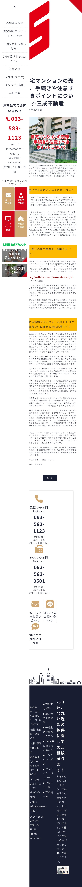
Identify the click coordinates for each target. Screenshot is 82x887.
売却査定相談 (14, 23)
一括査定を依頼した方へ (48, 732)
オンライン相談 (15, 85)
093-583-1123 (14, 128)
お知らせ (14, 69)
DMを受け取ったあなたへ (48, 745)
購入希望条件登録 (48, 718)
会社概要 (14, 93)
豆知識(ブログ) (14, 77)
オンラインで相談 (48, 759)
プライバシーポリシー (48, 773)
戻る (50, 478)
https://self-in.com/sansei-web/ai (48, 277)
